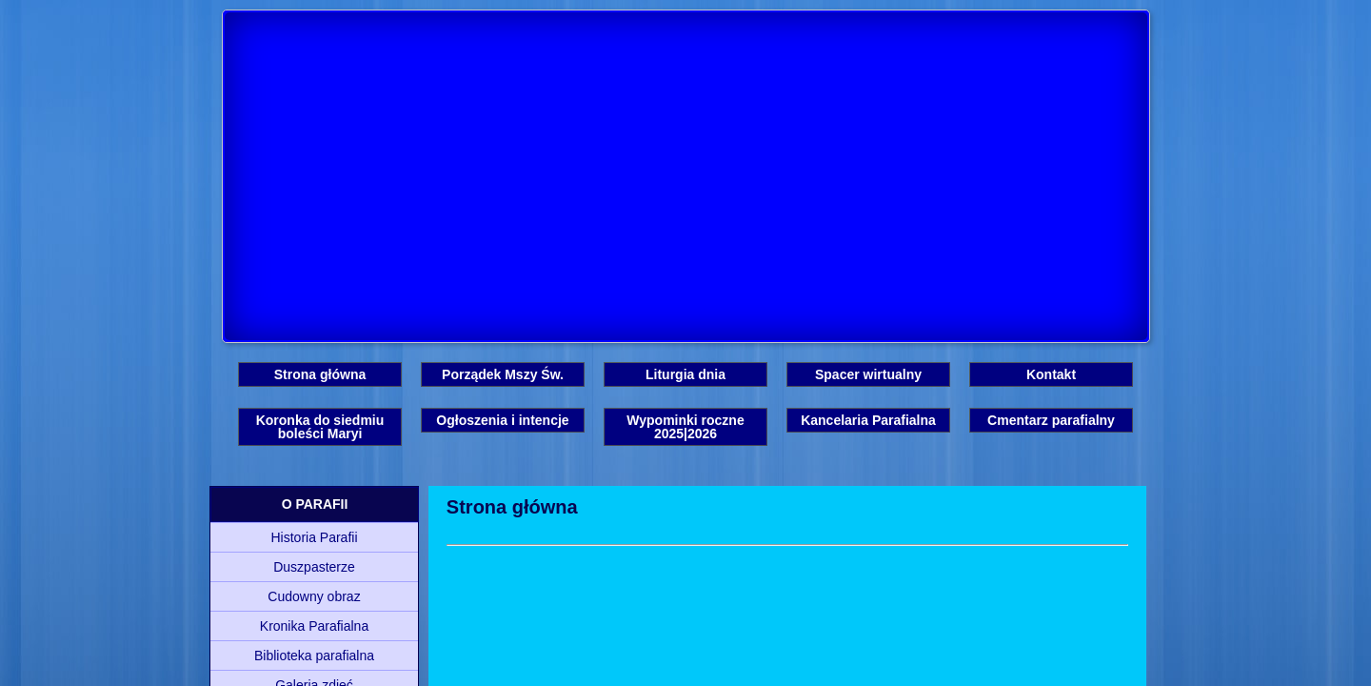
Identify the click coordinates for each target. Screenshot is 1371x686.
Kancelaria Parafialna (868, 420)
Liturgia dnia (685, 374)
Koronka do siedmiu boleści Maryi (320, 427)
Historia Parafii (313, 537)
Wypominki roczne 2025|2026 (685, 427)
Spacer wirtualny (868, 374)
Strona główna (320, 374)
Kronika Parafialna (314, 626)
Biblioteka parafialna (314, 655)
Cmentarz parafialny (1051, 420)
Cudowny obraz (314, 596)
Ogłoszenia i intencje (502, 420)
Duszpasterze (314, 567)
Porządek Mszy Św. (503, 374)
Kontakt (1051, 374)
